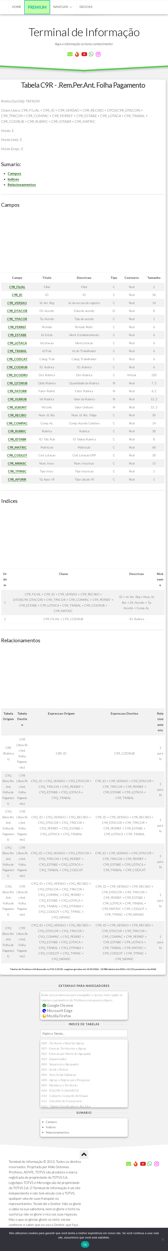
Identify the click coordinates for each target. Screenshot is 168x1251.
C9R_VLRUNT (17, 407)
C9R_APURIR (17, 479)
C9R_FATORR (17, 391)
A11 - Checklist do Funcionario (61, 1101)
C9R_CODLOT (17, 455)
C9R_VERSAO (17, 303)
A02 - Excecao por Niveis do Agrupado (66, 1053)
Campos (14, 173)
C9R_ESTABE (17, 335)
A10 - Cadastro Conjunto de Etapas (64, 1096)
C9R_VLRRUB (17, 399)
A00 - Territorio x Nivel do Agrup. (62, 1043)
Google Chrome (57, 1005)
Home (16, 7)
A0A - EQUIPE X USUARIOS (60, 1090)
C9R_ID (17, 295)
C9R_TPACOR (17, 319)
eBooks (86, 7)
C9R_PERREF (17, 327)
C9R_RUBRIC (17, 431)
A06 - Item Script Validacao (58, 1075)
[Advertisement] (83, 241)
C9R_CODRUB (17, 367)
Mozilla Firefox (56, 1016)
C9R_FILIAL (17, 287)
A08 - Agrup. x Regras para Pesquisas (65, 1080)
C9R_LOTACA (17, 343)
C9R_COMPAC (17, 423)
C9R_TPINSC (17, 471)
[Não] (162, 1239)
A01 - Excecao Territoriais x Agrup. (63, 1048)
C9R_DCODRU (17, 375)
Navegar (60, 7)
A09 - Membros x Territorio (59, 1085)
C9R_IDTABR (17, 439)
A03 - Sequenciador (54, 1059)
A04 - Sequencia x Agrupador (60, 1064)
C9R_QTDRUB (17, 383)
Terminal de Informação (84, 31)
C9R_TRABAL (17, 351)
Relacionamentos (22, 184)
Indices (13, 179)
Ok (85, 1244)
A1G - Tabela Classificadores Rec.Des (66, 1106)
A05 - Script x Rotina (54, 1069)
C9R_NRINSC (17, 463)
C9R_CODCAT (17, 359)
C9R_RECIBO (17, 415)
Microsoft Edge (57, 1010)
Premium (37, 7)
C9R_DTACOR (17, 311)
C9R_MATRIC (17, 447)
